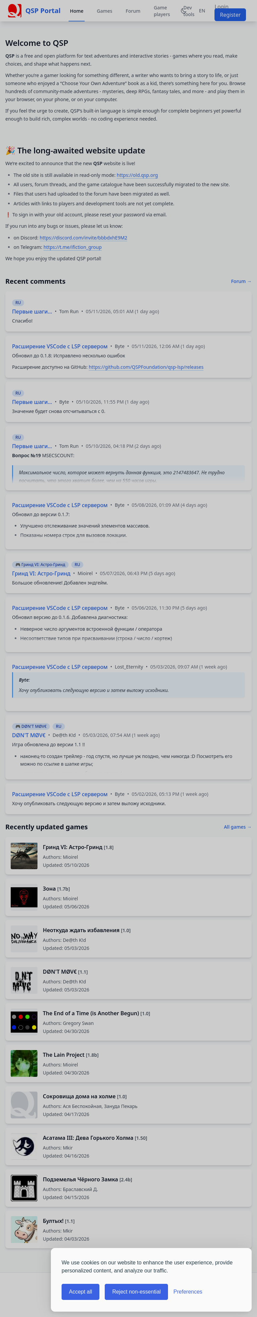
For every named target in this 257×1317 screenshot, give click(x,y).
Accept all (80, 1292)
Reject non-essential (136, 1292)
